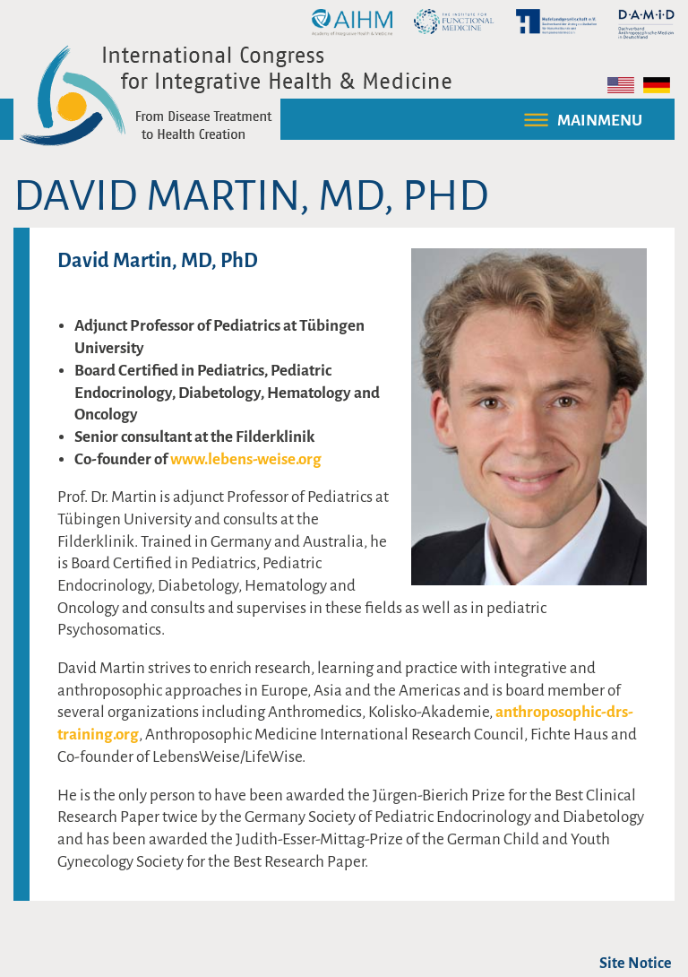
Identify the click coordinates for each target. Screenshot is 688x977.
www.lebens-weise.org (246, 459)
